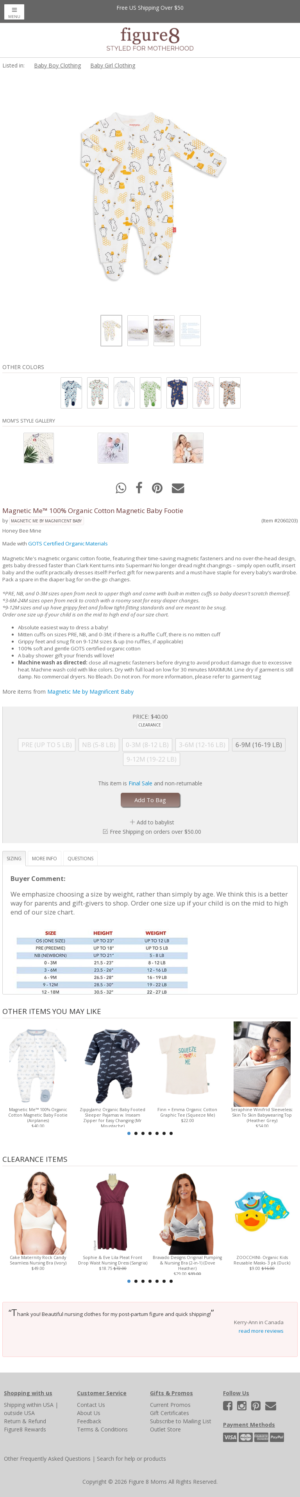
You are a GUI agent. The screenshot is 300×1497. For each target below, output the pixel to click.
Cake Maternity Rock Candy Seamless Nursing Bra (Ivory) (38, 1260)
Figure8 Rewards (25, 1429)
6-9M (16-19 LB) (259, 745)
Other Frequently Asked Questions (47, 1458)
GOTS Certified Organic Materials (68, 543)
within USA (40, 1404)
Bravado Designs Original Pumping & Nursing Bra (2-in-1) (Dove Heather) (187, 1263)
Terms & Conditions (102, 1429)
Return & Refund (25, 1421)
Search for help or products (131, 1458)
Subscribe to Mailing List (180, 1421)
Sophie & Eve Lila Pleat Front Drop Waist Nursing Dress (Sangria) (112, 1260)
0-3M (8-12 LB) (147, 745)
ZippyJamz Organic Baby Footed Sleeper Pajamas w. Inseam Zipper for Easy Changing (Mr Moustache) (112, 1118)
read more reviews (261, 1330)
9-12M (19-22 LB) (152, 759)
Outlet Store (165, 1429)
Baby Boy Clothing (57, 65)
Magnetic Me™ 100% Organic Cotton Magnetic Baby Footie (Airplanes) (38, 1115)
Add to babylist (155, 822)
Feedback (89, 1421)
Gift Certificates (169, 1413)
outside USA (19, 1413)
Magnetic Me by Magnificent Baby (46, 521)
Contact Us (91, 1404)
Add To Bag (150, 800)
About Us (88, 1413)
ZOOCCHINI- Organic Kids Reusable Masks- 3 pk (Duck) (262, 1260)
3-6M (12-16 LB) (202, 745)
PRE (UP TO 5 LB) (46, 745)
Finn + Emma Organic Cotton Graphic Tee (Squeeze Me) (187, 1112)
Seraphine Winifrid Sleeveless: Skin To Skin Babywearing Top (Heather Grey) (262, 1115)
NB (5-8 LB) (99, 745)
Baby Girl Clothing (112, 65)
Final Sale (140, 783)
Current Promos (170, 1404)
